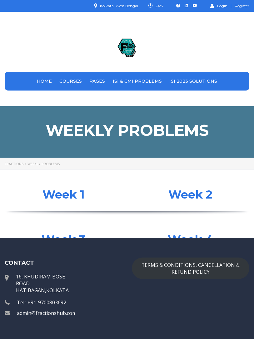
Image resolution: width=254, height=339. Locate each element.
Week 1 (63, 194)
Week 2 (190, 194)
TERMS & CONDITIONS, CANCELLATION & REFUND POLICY (191, 268)
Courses (70, 81)
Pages (97, 81)
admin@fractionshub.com (47, 313)
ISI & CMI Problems (137, 81)
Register (242, 6)
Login (218, 5)
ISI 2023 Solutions (193, 81)
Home (44, 81)
